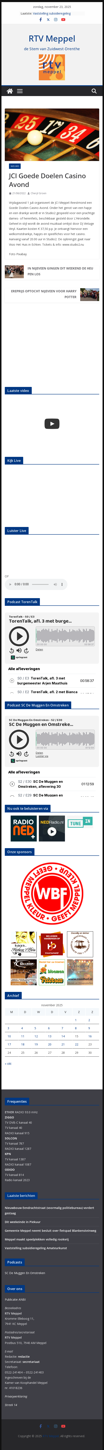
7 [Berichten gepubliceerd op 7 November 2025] (62, 1028)
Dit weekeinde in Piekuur (23, 1222)
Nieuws (15, 166)
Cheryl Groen (38, 193)
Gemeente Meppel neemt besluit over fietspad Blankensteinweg (50, 1231)
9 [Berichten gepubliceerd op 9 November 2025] (89, 1028)
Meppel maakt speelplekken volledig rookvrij (37, 1239)
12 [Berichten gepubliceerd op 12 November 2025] (36, 1036)
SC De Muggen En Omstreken (25, 1273)
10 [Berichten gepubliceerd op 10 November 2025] (9, 1036)
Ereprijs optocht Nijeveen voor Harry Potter (43, 294)
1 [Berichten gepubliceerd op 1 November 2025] (76, 1020)
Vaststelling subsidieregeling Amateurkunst (52, 15)
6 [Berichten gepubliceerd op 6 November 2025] (49, 1028)
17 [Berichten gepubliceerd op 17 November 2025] (9, 1044)
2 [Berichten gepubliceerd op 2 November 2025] (89, 1020)
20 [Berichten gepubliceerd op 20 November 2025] (49, 1044)
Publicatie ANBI (15, 1299)
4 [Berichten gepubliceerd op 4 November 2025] (22, 1028)
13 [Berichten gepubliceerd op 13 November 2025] (49, 1036)
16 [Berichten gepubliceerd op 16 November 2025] (90, 1036)
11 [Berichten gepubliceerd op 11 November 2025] (22, 1036)
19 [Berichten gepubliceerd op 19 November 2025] (36, 1044)
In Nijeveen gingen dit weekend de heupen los (60, 271)
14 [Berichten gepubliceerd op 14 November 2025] (63, 1036)
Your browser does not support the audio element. (36, 584)
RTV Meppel (52, 38)
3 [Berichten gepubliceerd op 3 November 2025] (8, 1028)
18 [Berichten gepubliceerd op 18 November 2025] (22, 1044)
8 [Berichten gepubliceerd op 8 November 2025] (76, 1028)
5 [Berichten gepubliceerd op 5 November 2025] (35, 1028)
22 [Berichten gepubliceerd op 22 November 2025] (76, 1044)
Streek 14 (11, 1405)
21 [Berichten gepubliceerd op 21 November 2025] (63, 1044)
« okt (8, 1064)
